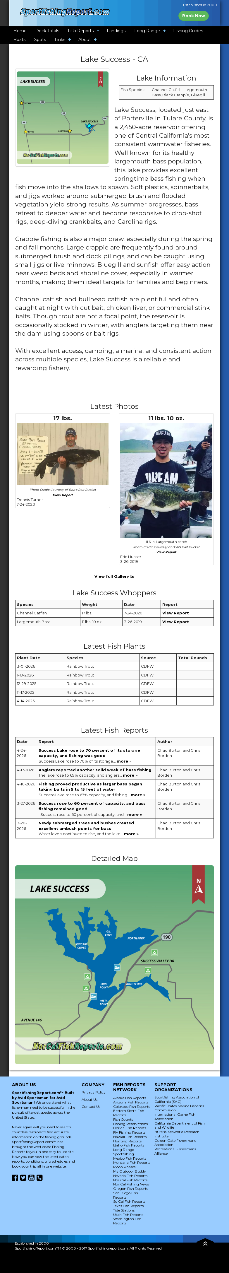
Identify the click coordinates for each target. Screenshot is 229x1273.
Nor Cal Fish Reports (130, 1180)
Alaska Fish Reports (129, 1098)
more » (124, 761)
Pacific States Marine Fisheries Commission (179, 1108)
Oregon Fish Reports (130, 1188)
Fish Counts (123, 1119)
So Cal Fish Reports (129, 1201)
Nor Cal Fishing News (131, 1184)
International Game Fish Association (174, 1116)
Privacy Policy (94, 1092)
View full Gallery (114, 576)
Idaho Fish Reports (128, 1145)
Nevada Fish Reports (130, 1175)
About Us (89, 1099)
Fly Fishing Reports (129, 1132)
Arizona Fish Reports (130, 1102)
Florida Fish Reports (129, 1128)
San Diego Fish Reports (125, 1195)
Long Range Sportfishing (123, 1151)
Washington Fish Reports (127, 1220)
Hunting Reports (127, 1141)
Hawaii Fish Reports (130, 1136)
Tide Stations (124, 1210)
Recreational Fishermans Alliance (175, 1151)
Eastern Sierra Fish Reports (128, 1112)
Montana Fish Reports (131, 1162)
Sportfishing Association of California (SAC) (176, 1099)
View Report (63, 495)
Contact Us (91, 1106)
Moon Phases (124, 1167)
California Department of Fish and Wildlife (179, 1125)
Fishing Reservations (130, 1124)
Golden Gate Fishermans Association (175, 1142)
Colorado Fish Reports (131, 1106)
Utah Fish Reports (128, 1214)
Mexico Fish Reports (129, 1158)
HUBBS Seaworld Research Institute (176, 1134)
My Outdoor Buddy (129, 1171)
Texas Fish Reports (128, 1206)
